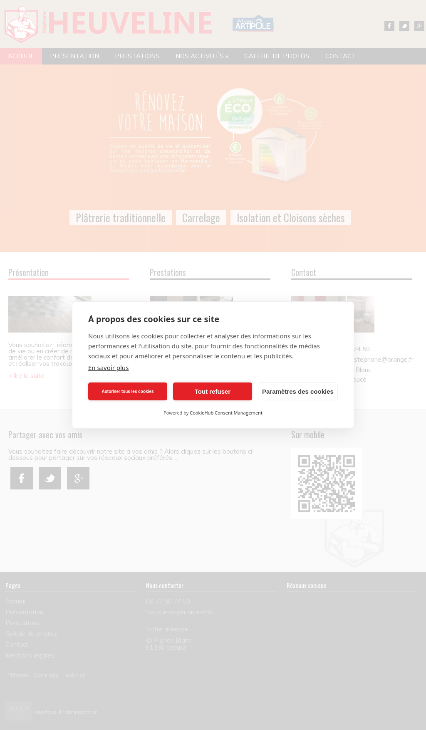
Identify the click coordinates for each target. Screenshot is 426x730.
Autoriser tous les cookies (128, 391)
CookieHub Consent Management (226, 413)
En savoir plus (108, 367)
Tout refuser (212, 391)
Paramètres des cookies (298, 391)
